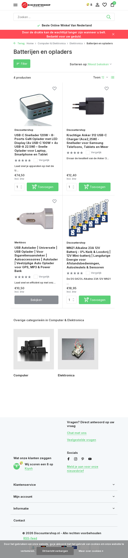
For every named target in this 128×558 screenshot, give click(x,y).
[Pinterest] (82, 459)
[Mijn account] (97, 5)
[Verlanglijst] (104, 5)
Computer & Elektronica (53, 43)
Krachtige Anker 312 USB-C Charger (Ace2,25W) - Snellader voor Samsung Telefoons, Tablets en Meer (87, 141)
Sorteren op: (78, 64)
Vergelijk (41, 160)
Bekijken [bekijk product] (36, 300)
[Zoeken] (64, 17)
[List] (113, 77)
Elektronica (77, 43)
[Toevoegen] (42, 187)
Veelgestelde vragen (81, 439)
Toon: (97, 77)
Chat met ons (77, 433)
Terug (19, 43)
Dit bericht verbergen (55, 550)
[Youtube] (90, 459)
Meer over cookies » (91, 550)
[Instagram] (75, 459)
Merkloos (20, 242)
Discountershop (23, 129)
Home (31, 43)
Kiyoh (29, 468)
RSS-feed (30, 538)
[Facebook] (68, 459)
